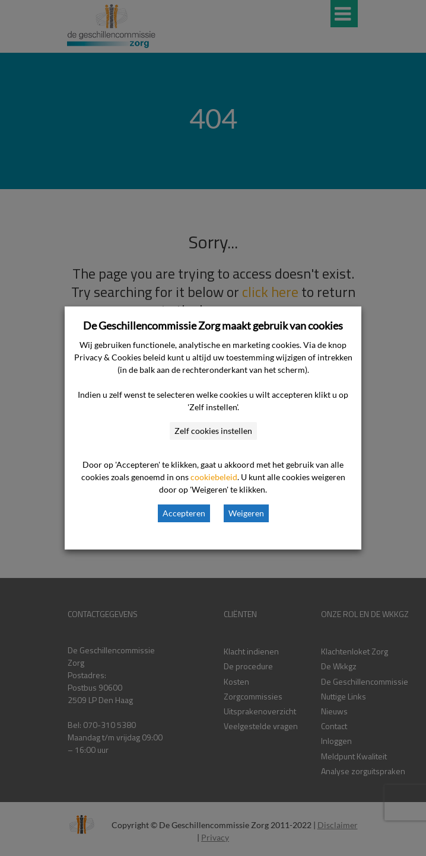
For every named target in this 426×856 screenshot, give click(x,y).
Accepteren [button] (184, 513)
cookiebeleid (213, 477)
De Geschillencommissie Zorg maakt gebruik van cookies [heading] (213, 325)
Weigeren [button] (246, 513)
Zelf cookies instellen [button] (213, 431)
